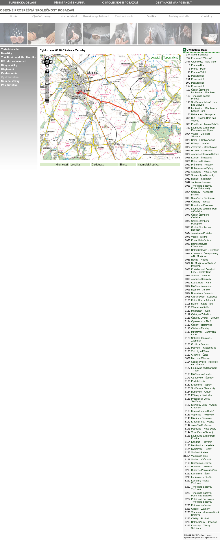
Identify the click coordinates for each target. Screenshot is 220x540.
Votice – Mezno (199, 236)
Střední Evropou (199, 54)
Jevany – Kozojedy (201, 279)
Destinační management (174, 2)
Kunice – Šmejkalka (201, 157)
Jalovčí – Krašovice (201, 425)
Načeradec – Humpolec (203, 114)
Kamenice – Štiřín (200, 473)
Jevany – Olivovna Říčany (205, 154)
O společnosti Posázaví (120, 2)
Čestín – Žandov (200, 344)
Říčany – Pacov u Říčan (204, 470)
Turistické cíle (9, 49)
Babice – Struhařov (201, 178)
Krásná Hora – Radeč (202, 411)
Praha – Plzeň (198, 68)
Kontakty (206, 16)
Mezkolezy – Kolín (201, 310)
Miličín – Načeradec (201, 374)
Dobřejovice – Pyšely (202, 168)
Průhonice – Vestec (201, 505)
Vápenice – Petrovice (202, 414)
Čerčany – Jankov (200, 201)
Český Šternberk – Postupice (201, 222)
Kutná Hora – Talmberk (203, 300)
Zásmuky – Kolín (200, 307)
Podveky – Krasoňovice (203, 347)
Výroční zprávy (41, 16)
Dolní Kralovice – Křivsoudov (200, 245)
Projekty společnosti (96, 16)
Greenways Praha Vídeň (204, 61)
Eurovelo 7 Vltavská (201, 58)
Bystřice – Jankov (200, 289)
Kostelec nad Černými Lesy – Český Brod (202, 270)
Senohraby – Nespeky (202, 175)
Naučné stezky (10, 81)
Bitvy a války (9, 65)
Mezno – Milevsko (200, 358)
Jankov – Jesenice (201, 182)
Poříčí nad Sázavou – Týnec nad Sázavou (202, 500)
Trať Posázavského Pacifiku (18, 57)
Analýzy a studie (178, 16)
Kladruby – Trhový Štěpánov (200, 526)
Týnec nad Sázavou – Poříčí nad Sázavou (202, 494)
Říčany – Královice (201, 161)
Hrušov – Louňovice (201, 150)
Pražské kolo (198, 381)
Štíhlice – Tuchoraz (201, 275)
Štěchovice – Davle (201, 463)
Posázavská (197, 75)
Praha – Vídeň (198, 72)
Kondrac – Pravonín (201, 442)
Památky (6, 53)
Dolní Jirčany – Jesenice (204, 522)
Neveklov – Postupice (202, 293)
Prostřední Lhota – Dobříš (204, 124)
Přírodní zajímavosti (13, 61)
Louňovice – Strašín (201, 477)
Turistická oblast (22, 2)
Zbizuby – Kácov (200, 351)
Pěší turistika (9, 85)
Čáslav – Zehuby (200, 328)
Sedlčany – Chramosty (203, 388)
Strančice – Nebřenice (202, 198)
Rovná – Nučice (199, 259)
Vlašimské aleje (199, 452)
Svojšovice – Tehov (201, 449)
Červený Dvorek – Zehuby (205, 317)
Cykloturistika (9, 77)
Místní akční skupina (69, 2)
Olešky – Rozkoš (200, 518)
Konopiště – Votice (201, 240)
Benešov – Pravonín (202, 205)
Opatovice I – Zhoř (201, 321)
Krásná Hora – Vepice (202, 421)
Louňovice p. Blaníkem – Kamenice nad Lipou (204, 129)
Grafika (151, 16)
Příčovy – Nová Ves (201, 395)
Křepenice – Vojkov (201, 384)
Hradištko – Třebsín (201, 466)
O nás (13, 16)
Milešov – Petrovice (201, 418)
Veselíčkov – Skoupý (202, 432)
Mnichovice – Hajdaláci (203, 445)
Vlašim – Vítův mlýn (201, 459)
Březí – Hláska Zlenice (203, 140)
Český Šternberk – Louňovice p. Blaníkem (203, 91)
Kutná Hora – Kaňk (201, 282)
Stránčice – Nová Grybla (204, 171)
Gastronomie (9, 73)
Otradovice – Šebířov (202, 377)
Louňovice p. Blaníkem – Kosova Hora (204, 109)
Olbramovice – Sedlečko (204, 296)
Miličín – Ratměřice (201, 286)
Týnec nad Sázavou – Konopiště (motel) (202, 187)
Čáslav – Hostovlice (201, 324)
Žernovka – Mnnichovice (204, 147)
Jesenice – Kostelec (201, 233)
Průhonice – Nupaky (202, 164)
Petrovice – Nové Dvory (203, 428)
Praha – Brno (198, 65)
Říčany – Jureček (200, 143)
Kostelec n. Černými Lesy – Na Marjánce (204, 254)
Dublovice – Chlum (201, 391)
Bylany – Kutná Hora (202, 303)
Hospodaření (69, 16)
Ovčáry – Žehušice (201, 314)
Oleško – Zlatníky (200, 508)
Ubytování (7, 69)
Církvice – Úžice (199, 354)
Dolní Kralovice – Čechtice (205, 250)
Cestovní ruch (124, 16)
